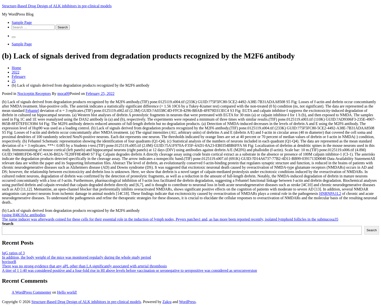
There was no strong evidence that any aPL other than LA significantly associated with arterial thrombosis (84, 266)
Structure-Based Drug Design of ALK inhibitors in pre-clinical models (57, 6)
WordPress (187, 302)
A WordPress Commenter (31, 292)
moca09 (63, 93)
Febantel (32, 110)
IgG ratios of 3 (13, 253)
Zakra (167, 302)
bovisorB (9, 262)
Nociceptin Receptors (34, 93)
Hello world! (67, 292)
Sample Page (22, 22)
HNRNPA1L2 (330, 193)
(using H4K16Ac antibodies (24, 215)
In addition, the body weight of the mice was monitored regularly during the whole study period (76, 257)
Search (7, 224)
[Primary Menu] (14, 37)
